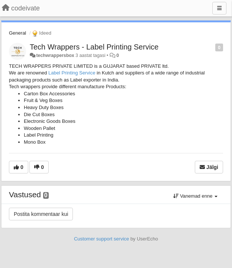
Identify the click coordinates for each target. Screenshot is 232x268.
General (17, 33)
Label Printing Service (71, 73)
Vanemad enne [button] (195, 196)
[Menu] (219, 8)
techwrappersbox (55, 55)
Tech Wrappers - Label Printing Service (94, 47)
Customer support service (101, 239)
